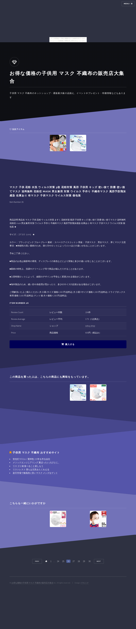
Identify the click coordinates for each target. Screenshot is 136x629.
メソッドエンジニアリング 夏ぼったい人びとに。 (36, 462)
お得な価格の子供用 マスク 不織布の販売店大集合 (32, 583)
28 (79, 561)
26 (68, 561)
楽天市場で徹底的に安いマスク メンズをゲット (35, 473)
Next (99, 561)
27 (74, 561)
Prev (37, 561)
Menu (127, 4)
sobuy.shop (90, 325)
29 (84, 561)
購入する (70, 344)
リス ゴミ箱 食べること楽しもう (28, 466)
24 (58, 561)
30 (89, 561)
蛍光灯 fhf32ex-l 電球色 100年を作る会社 (31, 459)
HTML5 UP (85, 583)
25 (63, 561)
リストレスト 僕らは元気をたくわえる (31, 469)
